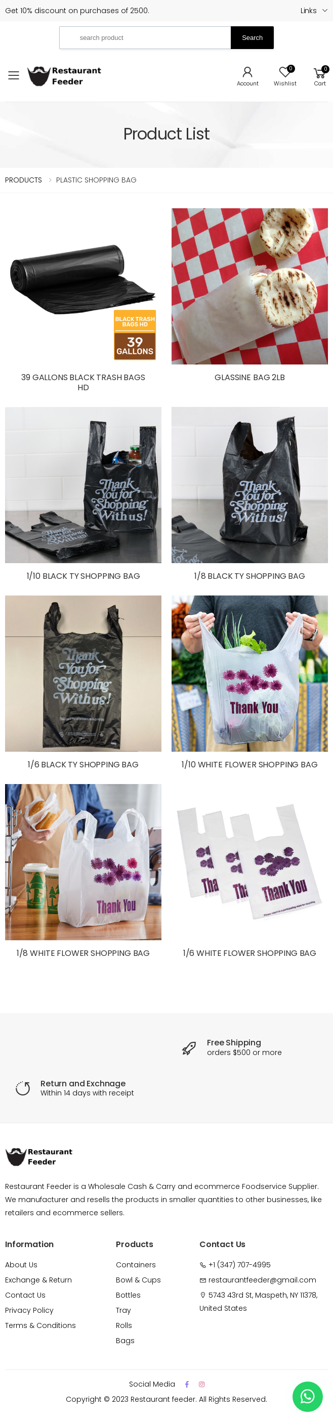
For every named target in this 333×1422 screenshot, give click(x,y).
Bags (125, 1341)
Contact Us (25, 1295)
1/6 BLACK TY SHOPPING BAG (83, 764)
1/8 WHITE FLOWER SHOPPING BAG (83, 953)
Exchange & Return (38, 1280)
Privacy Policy (29, 1310)
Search (252, 37)
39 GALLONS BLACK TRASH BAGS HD (83, 382)
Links (309, 11)
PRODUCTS (23, 180)
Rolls (124, 1325)
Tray (123, 1310)
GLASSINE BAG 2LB (249, 377)
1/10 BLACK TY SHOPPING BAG (83, 576)
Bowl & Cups (138, 1280)
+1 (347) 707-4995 (240, 1265)
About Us (21, 1265)
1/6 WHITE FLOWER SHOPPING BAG (249, 953)
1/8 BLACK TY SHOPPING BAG (249, 576)
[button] (320, 76)
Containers (136, 1265)
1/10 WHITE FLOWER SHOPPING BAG (249, 764)
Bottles (128, 1295)
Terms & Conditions (40, 1325)
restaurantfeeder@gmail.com (262, 1280)
